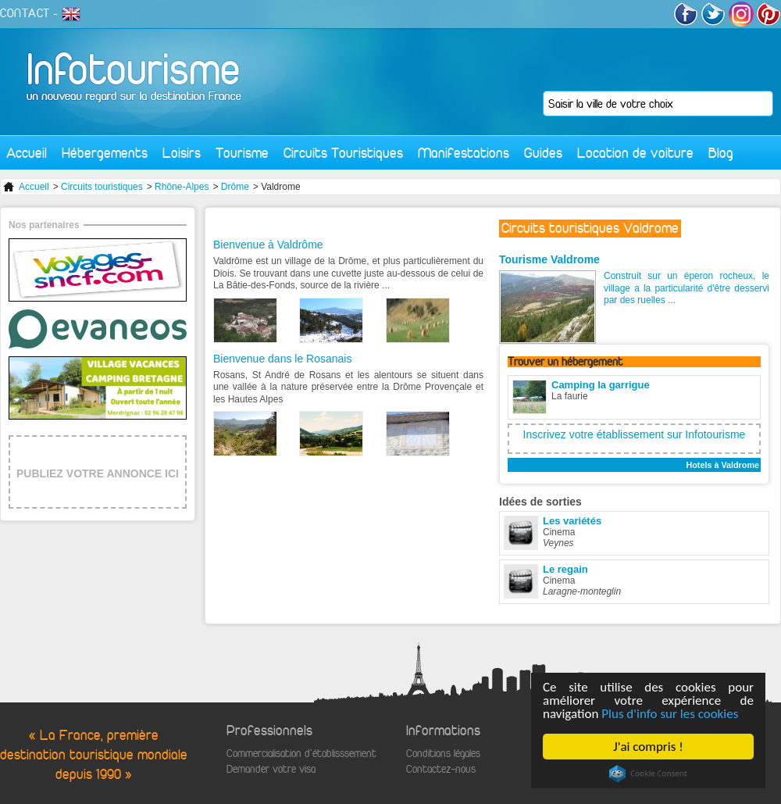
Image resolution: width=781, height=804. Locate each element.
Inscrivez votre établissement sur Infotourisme (634, 434)
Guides (543, 153)
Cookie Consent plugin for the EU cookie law (648, 773)
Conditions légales (443, 753)
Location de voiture (635, 153)
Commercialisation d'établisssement (301, 753)
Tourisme (242, 153)
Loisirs (181, 153)
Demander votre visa (271, 769)
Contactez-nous (441, 769)
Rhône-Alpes (182, 186)
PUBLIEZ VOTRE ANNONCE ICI (97, 473)
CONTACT (25, 13)
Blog (720, 153)
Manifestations (463, 153)
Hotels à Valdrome (722, 465)
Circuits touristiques (102, 186)
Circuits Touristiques (343, 153)
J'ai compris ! (648, 746)
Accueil (26, 153)
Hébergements (105, 153)
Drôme (235, 186)
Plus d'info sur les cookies (669, 714)
